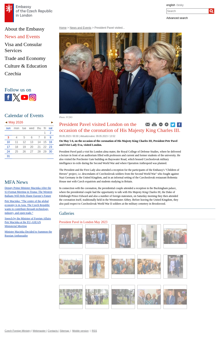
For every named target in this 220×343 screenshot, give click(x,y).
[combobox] (187, 11)
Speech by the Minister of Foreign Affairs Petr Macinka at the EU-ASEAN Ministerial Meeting (28, 222)
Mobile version (80, 330)
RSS (94, 330)
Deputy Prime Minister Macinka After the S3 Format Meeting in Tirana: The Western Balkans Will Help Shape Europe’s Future (28, 191)
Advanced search (177, 18)
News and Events (80, 27)
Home (63, 27)
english (170, 5)
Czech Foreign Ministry (18, 330)
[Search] (211, 11)
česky (180, 5)
